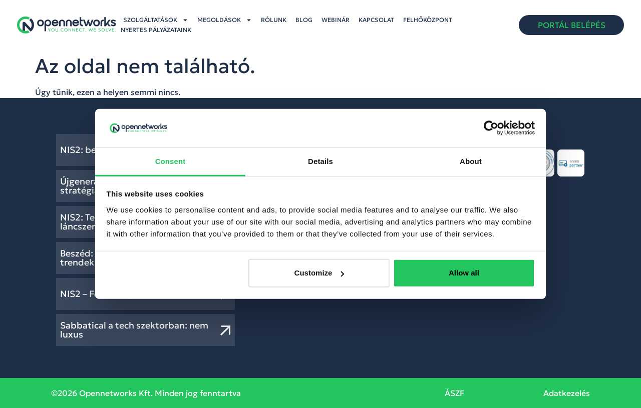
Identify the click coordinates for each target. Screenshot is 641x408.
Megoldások (224, 20)
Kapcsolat (376, 20)
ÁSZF (454, 393)
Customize (319, 272)
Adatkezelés (566, 393)
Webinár (336, 20)
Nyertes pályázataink (156, 30)
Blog (303, 20)
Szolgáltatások (155, 20)
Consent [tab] (170, 161)
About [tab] (471, 161)
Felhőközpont (427, 20)
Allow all (464, 272)
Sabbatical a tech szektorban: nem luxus (134, 330)
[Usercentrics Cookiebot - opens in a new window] (491, 128)
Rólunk (273, 20)
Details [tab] (320, 161)
